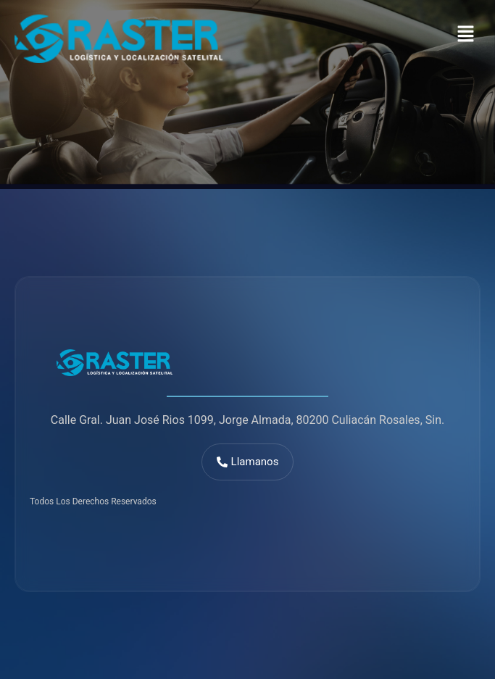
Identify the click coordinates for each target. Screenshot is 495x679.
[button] (466, 35)
